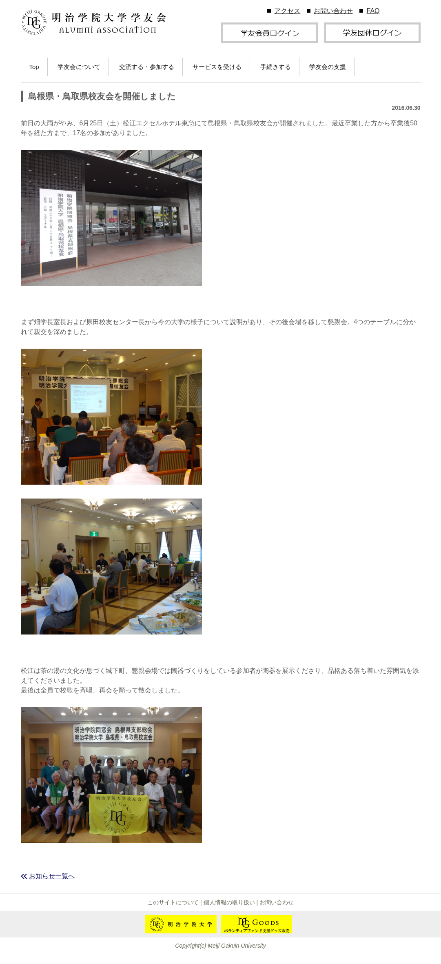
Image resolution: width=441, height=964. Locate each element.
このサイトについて (173, 902)
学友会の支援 (327, 66)
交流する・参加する (146, 66)
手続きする (275, 66)
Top (34, 66)
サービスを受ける (217, 66)
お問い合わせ (333, 10)
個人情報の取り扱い (229, 902)
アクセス (287, 10)
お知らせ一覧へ (52, 876)
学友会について (79, 66)
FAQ (372, 10)
